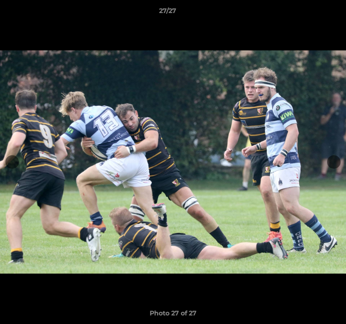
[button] (313, 13)
